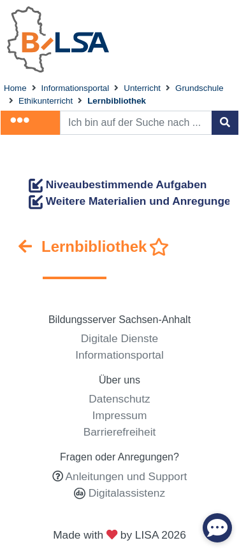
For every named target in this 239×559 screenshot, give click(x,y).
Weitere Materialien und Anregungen (133, 201)
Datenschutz (119, 398)
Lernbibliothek (116, 101)
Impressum (119, 415)
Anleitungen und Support (126, 476)
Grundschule (199, 88)
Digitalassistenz (125, 493)
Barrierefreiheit (119, 431)
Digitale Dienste (119, 338)
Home (15, 88)
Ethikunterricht (45, 101)
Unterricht (142, 88)
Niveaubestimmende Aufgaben (117, 184)
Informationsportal (75, 88)
